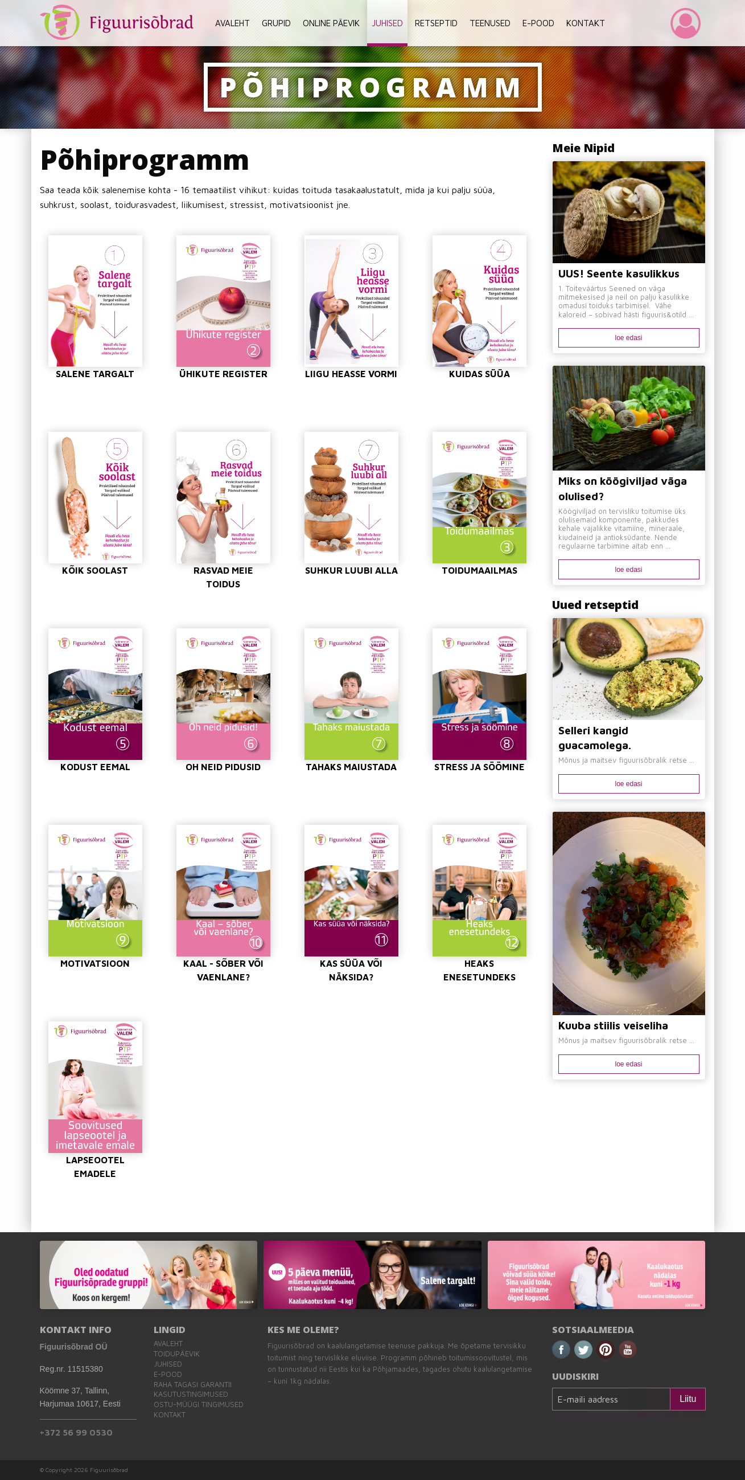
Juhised (168, 1364)
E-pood (168, 1374)
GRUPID (276, 23)
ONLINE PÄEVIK (331, 23)
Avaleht (168, 1343)
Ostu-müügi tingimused (199, 1404)
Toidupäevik (177, 1354)
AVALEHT (232, 23)
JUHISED (387, 23)
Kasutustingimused (191, 1394)
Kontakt (170, 1415)
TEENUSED (490, 23)
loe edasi (628, 338)
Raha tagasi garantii (193, 1384)
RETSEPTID (436, 23)
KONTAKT (585, 23)
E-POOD (538, 23)
